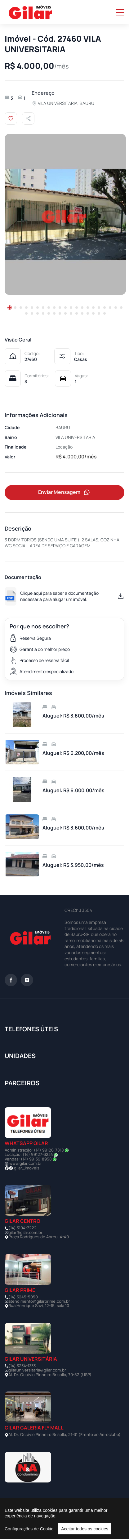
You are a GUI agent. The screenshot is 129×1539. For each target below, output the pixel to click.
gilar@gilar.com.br (25, 1232)
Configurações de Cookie (29, 1528)
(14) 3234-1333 (22, 1365)
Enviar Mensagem (64, 492)
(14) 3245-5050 (23, 1297)
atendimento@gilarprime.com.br (39, 1301)
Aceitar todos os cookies (84, 1528)
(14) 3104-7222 (22, 1228)
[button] (9, 307)
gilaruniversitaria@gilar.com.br (37, 1370)
